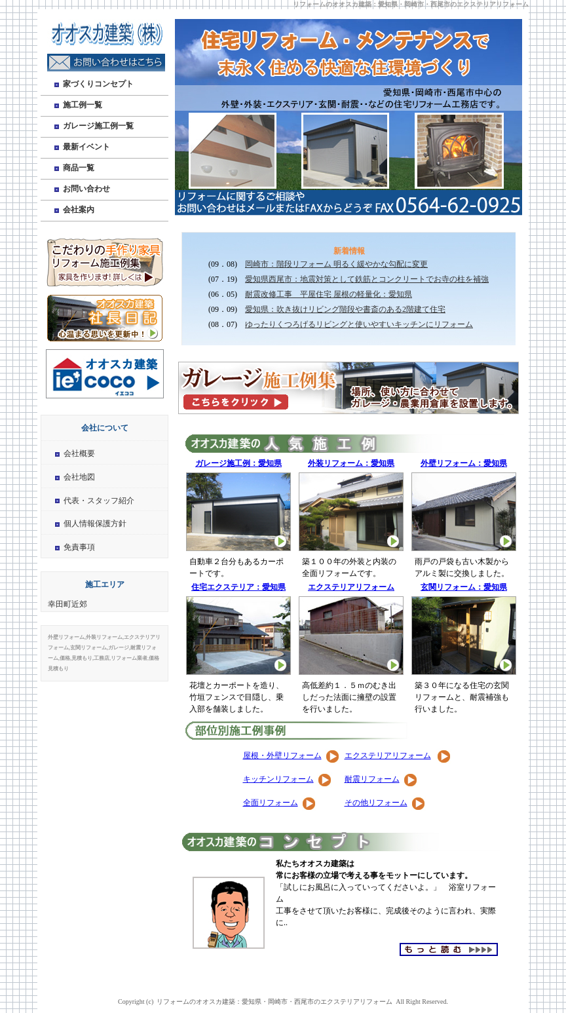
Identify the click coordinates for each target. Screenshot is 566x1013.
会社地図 (79, 477)
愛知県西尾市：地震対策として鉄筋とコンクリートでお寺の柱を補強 (367, 279)
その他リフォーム (376, 802)
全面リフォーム (270, 802)
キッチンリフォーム (278, 779)
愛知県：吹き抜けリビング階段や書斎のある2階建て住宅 (345, 309)
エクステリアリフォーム (388, 755)
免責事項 (79, 547)
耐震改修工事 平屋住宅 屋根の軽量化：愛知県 (328, 294)
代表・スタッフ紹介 (99, 500)
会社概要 (79, 453)
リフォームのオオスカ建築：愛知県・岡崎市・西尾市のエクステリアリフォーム (411, 4)
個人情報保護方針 (95, 523)
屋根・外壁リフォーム (282, 755)
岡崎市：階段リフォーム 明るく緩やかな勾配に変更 (336, 264)
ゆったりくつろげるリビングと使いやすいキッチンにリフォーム (359, 324)
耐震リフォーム (372, 779)
